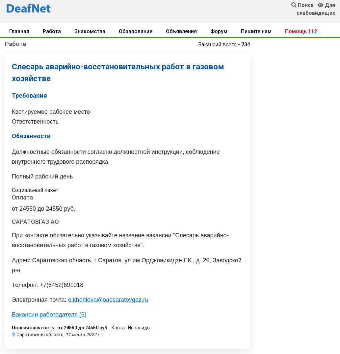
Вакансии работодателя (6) (49, 314)
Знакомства (89, 31)
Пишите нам (256, 31)
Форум (218, 31)
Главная (19, 31)
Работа (52, 31)
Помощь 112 (301, 31)
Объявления (181, 31)
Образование (135, 31)
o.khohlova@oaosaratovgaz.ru (108, 299)
